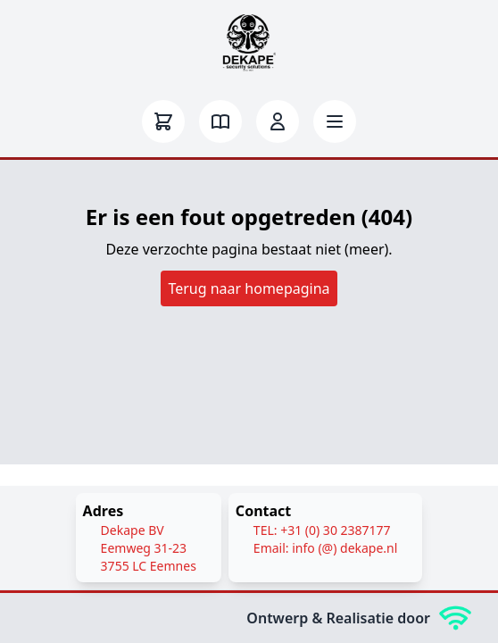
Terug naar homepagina (248, 288)
